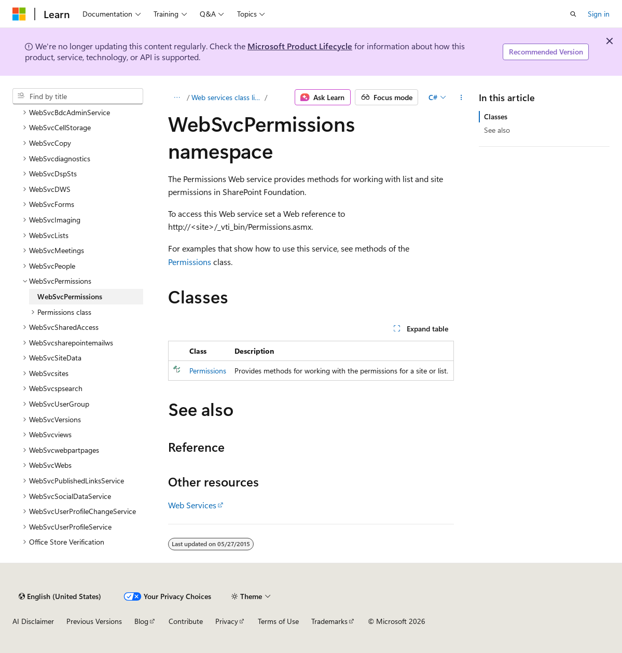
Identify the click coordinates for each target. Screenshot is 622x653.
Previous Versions (94, 621)
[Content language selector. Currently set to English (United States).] (59, 596)
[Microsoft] (19, 14)
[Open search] (573, 14)
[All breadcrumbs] (177, 97)
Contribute (186, 621)
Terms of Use (278, 621)
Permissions (189, 261)
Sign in (599, 14)
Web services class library (227, 97)
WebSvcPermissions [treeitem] (69, 296)
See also (497, 130)
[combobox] (77, 96)
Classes (495, 116)
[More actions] (461, 97)
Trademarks (329, 621)
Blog (141, 621)
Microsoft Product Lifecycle (299, 45)
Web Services (192, 504)
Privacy (226, 621)
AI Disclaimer (33, 621)
